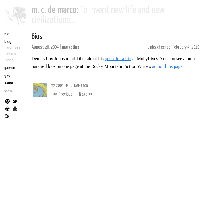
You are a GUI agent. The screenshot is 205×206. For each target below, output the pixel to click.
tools (8, 91)
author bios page (167, 66)
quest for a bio (118, 58)
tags (9, 60)
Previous (63, 94)
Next (86, 94)
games (9, 68)
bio (6, 34)
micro (11, 54)
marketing (70, 47)
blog (7, 42)
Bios (37, 37)
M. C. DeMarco (77, 86)
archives (13, 47)
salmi (8, 83)
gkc (7, 76)
